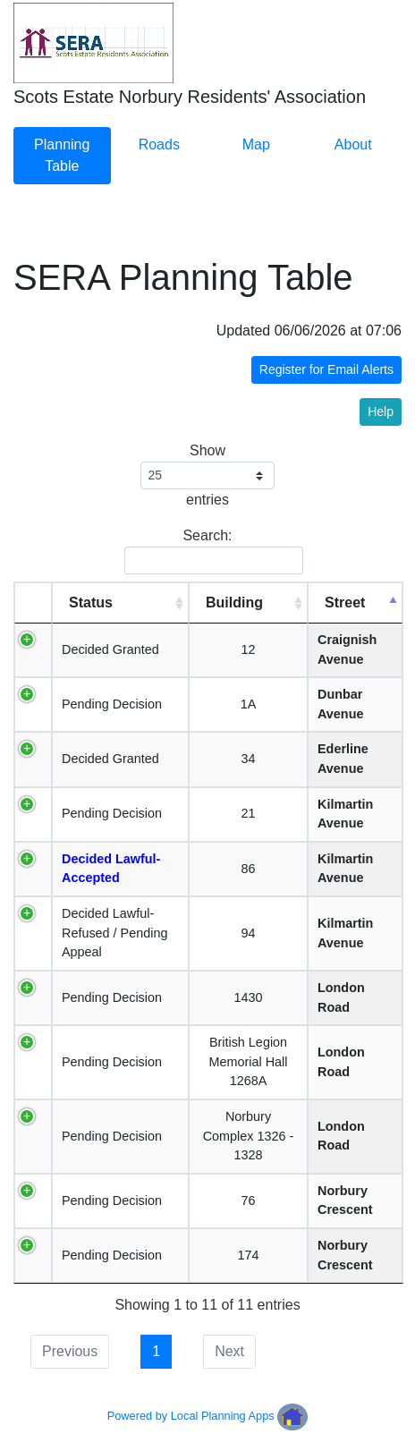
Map (256, 144)
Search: (210, 551)
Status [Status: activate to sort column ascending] (91, 602)
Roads (159, 144)
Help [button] (381, 411)
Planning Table (61, 155)
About (353, 144)
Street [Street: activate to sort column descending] (345, 602)
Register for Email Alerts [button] (326, 369)
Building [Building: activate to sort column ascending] (234, 602)
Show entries (207, 475)
